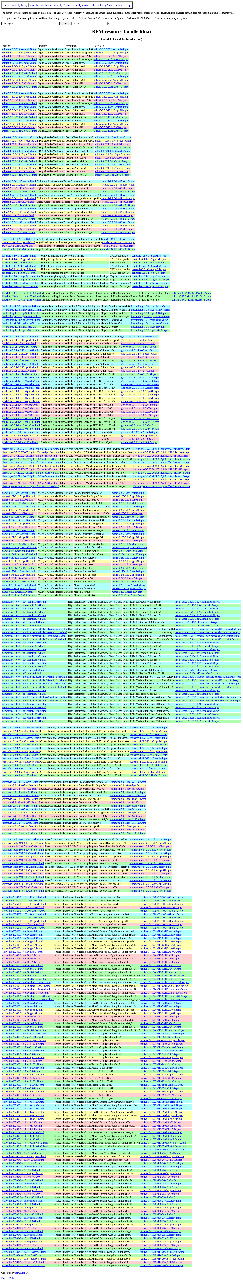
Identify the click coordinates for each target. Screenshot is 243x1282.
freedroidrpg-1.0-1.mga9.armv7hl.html (21, 323)
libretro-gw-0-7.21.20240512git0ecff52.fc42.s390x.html (29, 483)
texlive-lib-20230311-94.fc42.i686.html (21, 1054)
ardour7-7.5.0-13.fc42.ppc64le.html (19, 124)
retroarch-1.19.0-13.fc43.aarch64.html (21, 758)
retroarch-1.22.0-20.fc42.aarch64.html (21, 748)
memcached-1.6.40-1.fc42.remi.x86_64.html (24, 659)
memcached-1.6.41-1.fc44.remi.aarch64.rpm (197, 601)
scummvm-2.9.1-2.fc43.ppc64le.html (20, 799)
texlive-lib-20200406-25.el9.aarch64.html (22, 1183)
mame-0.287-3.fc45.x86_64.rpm (128, 503)
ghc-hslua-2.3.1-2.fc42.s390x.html (19, 370)
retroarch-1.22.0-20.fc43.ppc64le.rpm (148, 741)
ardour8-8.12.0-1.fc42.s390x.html (18, 171)
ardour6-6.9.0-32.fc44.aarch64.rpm (111, 49)
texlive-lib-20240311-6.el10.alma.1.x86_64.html (26, 996)
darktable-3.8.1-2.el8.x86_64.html (19, 272)
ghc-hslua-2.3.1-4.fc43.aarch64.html (20, 350)
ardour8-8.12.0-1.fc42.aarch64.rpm (112, 164)
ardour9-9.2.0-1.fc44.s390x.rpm (117, 201)
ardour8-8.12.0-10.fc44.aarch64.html (20, 137)
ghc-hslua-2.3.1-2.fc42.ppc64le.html (20, 367)
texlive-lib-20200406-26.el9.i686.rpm (159, 1170)
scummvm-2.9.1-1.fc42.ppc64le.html (20, 812)
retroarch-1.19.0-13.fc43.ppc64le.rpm (148, 761)
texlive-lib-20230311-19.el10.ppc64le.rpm (161, 1112)
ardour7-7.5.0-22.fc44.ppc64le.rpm (111, 96)
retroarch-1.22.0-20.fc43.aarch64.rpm (148, 737)
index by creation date (84, 5)
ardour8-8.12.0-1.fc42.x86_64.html (19, 174)
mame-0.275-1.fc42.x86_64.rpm (128, 581)
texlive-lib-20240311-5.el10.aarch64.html (22, 1003)
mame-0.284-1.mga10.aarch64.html (19, 547)
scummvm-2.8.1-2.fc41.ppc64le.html (20, 826)
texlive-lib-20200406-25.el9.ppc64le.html (22, 1190)
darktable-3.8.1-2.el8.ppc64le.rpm (149, 269)
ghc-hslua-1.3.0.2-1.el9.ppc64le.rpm (139, 435)
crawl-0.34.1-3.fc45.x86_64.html (18, 249)
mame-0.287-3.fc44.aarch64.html (18, 506)
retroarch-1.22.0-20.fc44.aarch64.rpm (148, 727)
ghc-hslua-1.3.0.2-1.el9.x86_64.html (20, 442)
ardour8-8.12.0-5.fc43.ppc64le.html (19, 154)
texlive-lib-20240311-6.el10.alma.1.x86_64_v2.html (28, 999)
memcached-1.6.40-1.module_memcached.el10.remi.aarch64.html (34, 676)
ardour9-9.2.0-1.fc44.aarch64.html (19, 195)
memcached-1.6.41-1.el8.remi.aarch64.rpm (196, 622)
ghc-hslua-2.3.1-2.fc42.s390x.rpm (138, 370)
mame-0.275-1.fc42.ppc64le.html (18, 574)
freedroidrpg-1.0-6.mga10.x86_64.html (21, 316)
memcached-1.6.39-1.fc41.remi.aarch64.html (24, 690)
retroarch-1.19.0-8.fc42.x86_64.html (20, 775)
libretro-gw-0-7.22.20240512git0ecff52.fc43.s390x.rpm (160, 469)
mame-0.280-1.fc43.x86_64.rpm (128, 568)
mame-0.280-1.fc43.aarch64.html (18, 557)
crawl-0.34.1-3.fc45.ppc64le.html (18, 242)
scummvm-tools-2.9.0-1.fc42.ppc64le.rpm (151, 870)
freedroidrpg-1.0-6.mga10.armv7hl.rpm (150, 309)
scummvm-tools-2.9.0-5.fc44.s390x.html (22, 846)
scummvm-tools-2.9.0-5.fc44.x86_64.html (23, 849)
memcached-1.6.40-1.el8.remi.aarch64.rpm (196, 670)
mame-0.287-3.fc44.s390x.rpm (127, 513)
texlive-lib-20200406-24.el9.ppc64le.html (22, 1207)
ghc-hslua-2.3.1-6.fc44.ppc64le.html (20, 340)
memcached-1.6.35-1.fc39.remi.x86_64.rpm (197, 721)
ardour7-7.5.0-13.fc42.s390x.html (18, 127)
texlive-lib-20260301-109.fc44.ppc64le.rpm (162, 921)
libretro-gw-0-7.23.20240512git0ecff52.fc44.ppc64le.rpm (161, 452)
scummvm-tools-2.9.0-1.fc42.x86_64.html (23, 877)
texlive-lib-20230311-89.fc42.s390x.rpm (160, 1095)
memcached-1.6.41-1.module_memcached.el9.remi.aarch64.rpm (207, 635)
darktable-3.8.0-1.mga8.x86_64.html (20, 286)
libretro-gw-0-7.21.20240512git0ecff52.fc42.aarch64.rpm (161, 476)
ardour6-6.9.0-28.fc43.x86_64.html (19, 73)
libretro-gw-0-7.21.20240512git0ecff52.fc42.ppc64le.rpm (161, 479)
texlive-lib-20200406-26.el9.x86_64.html (22, 1180)
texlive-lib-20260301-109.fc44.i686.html (22, 917)
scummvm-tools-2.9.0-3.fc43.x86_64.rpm (150, 863)
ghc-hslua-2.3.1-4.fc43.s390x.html (19, 357)
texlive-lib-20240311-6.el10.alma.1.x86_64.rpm (164, 996)
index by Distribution (40, 5)
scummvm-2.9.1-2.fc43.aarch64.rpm (128, 795)
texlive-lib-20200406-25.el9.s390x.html (21, 1194)
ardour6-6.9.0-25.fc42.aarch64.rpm (111, 76)
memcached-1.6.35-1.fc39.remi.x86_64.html (24, 721)
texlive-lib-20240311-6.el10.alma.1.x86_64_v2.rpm (166, 999)
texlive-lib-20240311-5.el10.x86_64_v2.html (24, 1030)
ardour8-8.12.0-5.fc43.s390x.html (18, 157)
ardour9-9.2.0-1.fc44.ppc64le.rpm (118, 198)
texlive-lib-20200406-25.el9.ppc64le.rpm (160, 1190)
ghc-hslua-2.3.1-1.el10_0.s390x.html (20, 405)
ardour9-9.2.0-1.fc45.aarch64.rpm (118, 181)
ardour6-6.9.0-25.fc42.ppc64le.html (19, 80)
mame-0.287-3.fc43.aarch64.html (18, 520)
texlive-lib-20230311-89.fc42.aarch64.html (23, 1084)
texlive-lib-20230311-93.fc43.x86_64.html (23, 1081)
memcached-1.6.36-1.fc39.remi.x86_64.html (24, 714)
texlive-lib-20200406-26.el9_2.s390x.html (23, 1159)
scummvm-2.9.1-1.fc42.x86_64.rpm (128, 819)
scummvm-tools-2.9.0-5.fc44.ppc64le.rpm (151, 843)
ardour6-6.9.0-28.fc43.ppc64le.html (19, 66)
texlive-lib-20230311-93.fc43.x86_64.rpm (161, 1081)
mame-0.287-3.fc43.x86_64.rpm (128, 530)
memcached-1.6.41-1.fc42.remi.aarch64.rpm (197, 615)
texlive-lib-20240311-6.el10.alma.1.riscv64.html (26, 989)
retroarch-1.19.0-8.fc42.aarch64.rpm (148, 768)
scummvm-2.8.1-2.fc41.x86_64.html (20, 833)
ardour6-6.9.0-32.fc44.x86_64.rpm (111, 59)
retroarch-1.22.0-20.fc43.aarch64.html (21, 737)
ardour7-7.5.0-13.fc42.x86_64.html (19, 130)
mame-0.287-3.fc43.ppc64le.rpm (128, 523)
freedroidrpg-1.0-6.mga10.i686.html (20, 313)
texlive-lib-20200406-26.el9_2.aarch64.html (24, 1149)
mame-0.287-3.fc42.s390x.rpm (127, 540)
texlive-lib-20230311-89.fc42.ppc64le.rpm (161, 1091)
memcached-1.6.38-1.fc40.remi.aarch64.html (24, 704)
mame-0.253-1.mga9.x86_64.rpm (128, 595)
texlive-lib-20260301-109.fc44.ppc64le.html (24, 921)
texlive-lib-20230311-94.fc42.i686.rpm (159, 1054)
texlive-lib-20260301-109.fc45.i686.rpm (160, 900)
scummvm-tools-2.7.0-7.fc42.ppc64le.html (23, 884)
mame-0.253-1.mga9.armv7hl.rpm (129, 588)
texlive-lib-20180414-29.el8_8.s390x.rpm (161, 1262)
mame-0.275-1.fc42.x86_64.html (18, 581)
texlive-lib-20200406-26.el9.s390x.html (21, 1177)
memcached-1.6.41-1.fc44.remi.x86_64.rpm (197, 605)
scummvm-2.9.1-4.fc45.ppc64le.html (20, 785)
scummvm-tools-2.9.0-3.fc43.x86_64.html (23, 863)
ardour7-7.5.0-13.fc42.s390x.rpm (110, 127)
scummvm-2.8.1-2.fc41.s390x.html (19, 829)
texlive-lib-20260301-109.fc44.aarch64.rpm (162, 914)
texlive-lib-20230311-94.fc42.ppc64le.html (23, 1057)
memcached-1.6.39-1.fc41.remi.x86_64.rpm (197, 693)
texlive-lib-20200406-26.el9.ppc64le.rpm (160, 1173)
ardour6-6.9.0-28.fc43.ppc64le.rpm (111, 66)
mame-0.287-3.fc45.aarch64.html (18, 493)
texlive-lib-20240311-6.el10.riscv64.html (22, 951)
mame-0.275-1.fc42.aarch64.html (18, 571)
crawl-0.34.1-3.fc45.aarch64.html (18, 239)
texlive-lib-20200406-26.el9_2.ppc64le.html (24, 1156)
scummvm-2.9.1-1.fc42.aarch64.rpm (128, 809)
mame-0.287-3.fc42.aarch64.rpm (128, 533)
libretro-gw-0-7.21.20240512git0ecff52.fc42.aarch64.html (31, 476)
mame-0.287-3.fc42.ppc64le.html (18, 537)
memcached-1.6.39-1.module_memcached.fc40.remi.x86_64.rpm (207, 700)
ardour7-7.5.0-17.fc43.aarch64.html (19, 107)
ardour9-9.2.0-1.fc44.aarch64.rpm (118, 195)
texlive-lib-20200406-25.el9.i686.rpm (159, 1187)
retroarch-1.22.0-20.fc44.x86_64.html (20, 734)
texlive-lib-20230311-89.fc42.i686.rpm (159, 1088)
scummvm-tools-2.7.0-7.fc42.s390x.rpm (150, 887)
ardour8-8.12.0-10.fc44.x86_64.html (20, 147)
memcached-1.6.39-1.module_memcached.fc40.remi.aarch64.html (35, 697)
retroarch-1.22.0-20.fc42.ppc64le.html (21, 751)
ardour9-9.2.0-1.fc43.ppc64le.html (19, 212)
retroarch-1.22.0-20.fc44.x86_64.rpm (148, 734)
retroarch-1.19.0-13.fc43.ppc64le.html (21, 761)
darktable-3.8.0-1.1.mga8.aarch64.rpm (151, 276)
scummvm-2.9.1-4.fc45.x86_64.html (20, 792)
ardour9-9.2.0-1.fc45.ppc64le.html (19, 184)
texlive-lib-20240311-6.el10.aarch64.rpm (160, 931)
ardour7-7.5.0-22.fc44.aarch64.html (19, 93)
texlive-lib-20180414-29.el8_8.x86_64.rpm (161, 1265)
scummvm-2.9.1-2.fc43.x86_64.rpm (128, 805)
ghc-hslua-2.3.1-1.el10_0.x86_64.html (21, 418)
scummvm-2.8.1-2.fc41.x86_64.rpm (128, 833)
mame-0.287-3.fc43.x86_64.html (18, 530)
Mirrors (119, 5)
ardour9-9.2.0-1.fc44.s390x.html (18, 201)
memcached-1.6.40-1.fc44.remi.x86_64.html (24, 646)
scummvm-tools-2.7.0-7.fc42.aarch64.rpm (151, 880)
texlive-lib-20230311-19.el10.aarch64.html (23, 1101)
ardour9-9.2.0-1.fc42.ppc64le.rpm (118, 225)
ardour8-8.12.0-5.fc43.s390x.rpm (111, 157)
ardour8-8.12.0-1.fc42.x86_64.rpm (112, 174)
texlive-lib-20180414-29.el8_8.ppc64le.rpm (162, 1258)
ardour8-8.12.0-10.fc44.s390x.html (19, 144)
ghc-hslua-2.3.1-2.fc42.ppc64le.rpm (139, 367)
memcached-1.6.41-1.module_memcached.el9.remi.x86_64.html (34, 639)
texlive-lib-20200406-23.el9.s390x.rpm (159, 1228)
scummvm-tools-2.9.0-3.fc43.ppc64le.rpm (151, 856)
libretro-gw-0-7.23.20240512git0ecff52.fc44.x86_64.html (30, 459)
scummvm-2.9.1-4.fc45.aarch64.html (20, 782)
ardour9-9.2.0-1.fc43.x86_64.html (18, 218)
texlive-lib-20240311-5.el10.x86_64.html (22, 1023)
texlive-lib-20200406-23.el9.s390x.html (21, 1228)
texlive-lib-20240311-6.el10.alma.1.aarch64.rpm (164, 982)
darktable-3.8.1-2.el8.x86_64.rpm (148, 272)
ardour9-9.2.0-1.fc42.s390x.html (18, 229)
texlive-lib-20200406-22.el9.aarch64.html (22, 1234)
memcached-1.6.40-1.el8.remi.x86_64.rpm (196, 673)
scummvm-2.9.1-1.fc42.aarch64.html (20, 809)
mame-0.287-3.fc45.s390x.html (17, 499)
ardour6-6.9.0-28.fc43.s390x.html (18, 69)
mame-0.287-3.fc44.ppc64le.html (18, 510)
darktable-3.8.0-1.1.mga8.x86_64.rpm (151, 279)
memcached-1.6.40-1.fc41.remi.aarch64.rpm (197, 663)
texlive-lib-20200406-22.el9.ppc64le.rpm (160, 1241)
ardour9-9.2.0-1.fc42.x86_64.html (18, 232)
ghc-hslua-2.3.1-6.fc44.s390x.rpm (138, 343)
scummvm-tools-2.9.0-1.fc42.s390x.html (22, 873)
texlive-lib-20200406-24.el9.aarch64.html (22, 1200)
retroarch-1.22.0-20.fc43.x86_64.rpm (148, 744)
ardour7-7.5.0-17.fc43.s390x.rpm (110, 113)
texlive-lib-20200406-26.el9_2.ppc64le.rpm (162, 1156)
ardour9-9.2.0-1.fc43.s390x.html (18, 215)
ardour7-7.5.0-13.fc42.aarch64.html (19, 120)
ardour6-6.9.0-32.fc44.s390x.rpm (110, 56)
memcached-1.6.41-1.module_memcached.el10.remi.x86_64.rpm (207, 632)
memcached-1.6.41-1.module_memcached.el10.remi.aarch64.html (34, 629)
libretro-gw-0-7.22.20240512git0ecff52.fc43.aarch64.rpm (161, 462)
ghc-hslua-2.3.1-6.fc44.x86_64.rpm (139, 347)
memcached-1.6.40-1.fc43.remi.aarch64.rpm (197, 649)
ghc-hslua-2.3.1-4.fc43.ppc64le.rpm (139, 353)
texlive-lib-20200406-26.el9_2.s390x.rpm (161, 1159)
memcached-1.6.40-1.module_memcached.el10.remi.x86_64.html (34, 680)
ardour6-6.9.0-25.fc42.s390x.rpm (110, 83)
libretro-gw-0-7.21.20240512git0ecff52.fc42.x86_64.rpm (161, 486)
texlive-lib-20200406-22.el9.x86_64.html (22, 1248)
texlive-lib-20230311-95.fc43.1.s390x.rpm (161, 1043)
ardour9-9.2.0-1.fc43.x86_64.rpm (118, 218)
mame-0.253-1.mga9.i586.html (17, 591)
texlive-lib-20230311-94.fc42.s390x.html (22, 1061)
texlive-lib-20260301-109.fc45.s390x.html (23, 907)
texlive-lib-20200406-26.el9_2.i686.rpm (160, 1153)
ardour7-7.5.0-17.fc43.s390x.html (18, 113)
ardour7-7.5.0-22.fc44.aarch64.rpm (111, 93)
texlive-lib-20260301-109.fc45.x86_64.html (23, 910)
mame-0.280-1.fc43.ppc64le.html (18, 561)
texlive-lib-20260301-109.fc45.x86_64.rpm (162, 910)
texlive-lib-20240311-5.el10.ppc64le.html (22, 1009)
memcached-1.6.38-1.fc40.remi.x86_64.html (24, 707)
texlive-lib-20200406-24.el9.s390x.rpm (159, 1211)
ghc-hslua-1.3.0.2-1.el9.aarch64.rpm (139, 432)
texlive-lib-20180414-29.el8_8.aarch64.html (24, 1252)
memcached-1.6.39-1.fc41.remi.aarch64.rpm (197, 690)
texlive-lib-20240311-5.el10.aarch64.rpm (160, 1003)
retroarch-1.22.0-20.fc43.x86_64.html (20, 744)
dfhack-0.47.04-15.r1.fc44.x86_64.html (21, 293)
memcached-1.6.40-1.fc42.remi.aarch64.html (24, 656)
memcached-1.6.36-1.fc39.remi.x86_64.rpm (197, 714)
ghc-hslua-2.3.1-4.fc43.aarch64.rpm (139, 350)
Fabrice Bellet (8, 1278)
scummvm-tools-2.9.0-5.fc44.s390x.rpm (150, 846)
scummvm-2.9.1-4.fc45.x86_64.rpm (128, 792)
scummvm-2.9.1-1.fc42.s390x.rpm (127, 816)
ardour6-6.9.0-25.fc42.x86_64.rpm (111, 86)
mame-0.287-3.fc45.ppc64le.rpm (128, 496)
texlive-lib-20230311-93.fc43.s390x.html (22, 1078)
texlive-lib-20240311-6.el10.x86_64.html (22, 965)
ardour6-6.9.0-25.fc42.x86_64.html (19, 86)
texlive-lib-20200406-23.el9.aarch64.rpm (160, 1217)
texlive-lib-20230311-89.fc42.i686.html (21, 1088)
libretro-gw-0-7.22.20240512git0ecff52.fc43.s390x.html (29, 469)
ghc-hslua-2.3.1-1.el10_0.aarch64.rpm (140, 377)
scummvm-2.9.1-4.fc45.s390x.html (19, 788)
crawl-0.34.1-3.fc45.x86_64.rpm (118, 249)
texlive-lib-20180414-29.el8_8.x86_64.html (23, 1265)
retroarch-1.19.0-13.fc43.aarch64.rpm (148, 758)
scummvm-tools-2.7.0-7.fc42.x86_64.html (23, 890)
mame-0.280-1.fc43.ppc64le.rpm (128, 561)
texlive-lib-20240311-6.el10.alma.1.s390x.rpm (163, 992)
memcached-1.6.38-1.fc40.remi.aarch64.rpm (197, 704)
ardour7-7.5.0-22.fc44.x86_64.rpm (111, 103)
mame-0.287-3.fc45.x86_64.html (18, 503)
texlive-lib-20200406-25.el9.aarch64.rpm (160, 1183)
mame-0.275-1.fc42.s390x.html (17, 578)
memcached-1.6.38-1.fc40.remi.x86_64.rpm (197, 707)
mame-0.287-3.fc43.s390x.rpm (127, 527)
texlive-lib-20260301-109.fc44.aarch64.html (24, 914)
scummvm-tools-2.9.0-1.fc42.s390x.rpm (150, 873)
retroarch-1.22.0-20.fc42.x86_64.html (20, 755)
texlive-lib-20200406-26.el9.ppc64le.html (22, 1173)
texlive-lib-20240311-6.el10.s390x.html (21, 955)
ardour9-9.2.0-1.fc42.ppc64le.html (19, 225)
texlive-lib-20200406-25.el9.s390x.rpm (159, 1194)
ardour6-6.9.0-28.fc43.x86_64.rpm (111, 73)
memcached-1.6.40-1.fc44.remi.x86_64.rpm (197, 646)
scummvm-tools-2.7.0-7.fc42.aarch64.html (23, 880)
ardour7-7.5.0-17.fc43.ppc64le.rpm (111, 110)
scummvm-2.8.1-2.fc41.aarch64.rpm (128, 822)
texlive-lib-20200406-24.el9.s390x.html (21, 1211)
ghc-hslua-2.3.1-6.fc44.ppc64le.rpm (139, 340)
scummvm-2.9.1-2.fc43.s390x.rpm (127, 802)
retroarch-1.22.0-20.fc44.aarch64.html (21, 727)
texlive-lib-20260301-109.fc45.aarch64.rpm (162, 897)
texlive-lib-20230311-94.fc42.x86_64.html (23, 1064)
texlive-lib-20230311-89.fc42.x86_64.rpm (161, 1098)
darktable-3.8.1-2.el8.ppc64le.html (19, 269)
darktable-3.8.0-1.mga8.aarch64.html (20, 283)
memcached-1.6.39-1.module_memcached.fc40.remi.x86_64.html (34, 700)
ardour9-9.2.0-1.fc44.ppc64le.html (19, 198)
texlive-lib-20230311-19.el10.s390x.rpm (160, 1122)
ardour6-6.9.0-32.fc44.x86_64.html (19, 59)
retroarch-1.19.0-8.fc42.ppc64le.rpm (148, 772)
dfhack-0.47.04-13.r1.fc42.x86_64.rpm (191, 299)
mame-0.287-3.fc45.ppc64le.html (18, 496)
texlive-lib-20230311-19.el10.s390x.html (22, 1122)
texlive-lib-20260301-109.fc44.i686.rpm (160, 917)
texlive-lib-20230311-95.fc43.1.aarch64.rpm (162, 1033)
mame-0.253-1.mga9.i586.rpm (127, 591)
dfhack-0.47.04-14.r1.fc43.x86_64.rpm (191, 296)
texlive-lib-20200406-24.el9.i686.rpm (159, 1204)
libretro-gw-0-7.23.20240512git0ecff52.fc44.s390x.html (29, 455)
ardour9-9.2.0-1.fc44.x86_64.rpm (118, 205)
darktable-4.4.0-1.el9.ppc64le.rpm (149, 259)
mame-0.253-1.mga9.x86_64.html (19, 595)
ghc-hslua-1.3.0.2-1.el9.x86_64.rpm (139, 442)
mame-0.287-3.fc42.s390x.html (17, 540)
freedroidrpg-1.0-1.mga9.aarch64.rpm (150, 320)
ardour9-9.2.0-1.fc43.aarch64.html (19, 208)
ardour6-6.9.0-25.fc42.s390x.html (18, 83)
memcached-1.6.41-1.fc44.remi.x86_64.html (24, 605)
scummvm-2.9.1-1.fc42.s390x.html (19, 816)
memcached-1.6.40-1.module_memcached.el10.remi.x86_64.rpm (207, 680)
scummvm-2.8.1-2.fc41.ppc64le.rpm (128, 826)
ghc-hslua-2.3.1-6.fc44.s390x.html (19, 343)
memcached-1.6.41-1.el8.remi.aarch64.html (23, 622)
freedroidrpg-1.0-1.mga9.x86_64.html (21, 330)
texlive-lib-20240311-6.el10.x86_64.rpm (160, 965)
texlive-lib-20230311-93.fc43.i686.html (21, 1071)
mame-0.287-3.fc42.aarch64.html (18, 533)
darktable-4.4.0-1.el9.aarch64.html (19, 255)
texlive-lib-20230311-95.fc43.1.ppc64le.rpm (162, 1040)
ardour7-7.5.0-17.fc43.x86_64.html (19, 117)
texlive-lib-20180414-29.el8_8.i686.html (22, 1255)
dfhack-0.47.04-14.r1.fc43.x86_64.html (21, 296)
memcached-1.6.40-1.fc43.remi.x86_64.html (24, 653)
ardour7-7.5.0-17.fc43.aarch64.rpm (111, 107)
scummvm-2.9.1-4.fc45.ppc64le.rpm (128, 785)
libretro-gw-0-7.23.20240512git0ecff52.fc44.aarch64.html (31, 449)
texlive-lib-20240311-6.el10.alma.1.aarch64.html (26, 982)
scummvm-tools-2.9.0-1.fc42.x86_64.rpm (150, 877)
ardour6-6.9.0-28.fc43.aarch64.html (19, 63)
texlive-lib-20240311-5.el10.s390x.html (21, 1016)
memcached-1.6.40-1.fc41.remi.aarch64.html (24, 663)
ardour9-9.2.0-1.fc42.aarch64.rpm (118, 222)
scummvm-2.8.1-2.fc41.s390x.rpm (127, 829)
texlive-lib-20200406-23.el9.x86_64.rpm (160, 1231)
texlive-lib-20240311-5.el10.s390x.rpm (159, 1016)
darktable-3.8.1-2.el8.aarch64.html (19, 266)
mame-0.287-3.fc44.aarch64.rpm (128, 506)
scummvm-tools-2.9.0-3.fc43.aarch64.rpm (151, 853)
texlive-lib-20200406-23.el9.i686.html (21, 1221)
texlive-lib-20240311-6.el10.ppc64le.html (22, 941)
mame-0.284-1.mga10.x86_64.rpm (129, 554)
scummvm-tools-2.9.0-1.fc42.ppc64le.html (23, 870)
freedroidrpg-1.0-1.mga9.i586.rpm (148, 326)
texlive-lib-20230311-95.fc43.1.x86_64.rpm (162, 1047)
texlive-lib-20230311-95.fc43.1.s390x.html (23, 1043)
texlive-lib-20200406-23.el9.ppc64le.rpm (160, 1224)
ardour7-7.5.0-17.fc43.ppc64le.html (19, 110)
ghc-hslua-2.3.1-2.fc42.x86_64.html (20, 374)
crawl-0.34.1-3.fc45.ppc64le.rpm (118, 242)
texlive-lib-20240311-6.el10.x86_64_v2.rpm (162, 975)
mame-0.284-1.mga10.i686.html (18, 551)
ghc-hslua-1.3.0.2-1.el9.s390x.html (19, 439)
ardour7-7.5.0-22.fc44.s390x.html (18, 100)
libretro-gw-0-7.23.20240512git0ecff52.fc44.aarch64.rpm (161, 449)
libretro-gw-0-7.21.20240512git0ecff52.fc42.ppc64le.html (31, 479)
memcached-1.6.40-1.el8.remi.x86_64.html (23, 673)
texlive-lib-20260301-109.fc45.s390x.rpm (161, 907)
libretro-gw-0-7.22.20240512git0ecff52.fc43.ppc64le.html (31, 466)
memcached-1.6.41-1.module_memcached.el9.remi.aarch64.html (34, 635)
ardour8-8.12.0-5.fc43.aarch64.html (19, 151)
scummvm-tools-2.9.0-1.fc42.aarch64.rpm (151, 866)
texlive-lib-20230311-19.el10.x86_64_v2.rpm (163, 1142)
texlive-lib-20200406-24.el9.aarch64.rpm (160, 1200)
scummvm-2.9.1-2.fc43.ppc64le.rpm (128, 799)
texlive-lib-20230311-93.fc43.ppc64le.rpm (161, 1074)
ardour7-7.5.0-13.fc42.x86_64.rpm (111, 130)
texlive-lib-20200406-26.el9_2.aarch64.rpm (162, 1149)
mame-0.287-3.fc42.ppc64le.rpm (128, 537)
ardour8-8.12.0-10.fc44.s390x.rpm (112, 144)
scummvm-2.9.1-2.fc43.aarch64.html (20, 795)
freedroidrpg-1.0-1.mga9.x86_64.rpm (149, 330)
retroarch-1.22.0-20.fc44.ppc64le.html (21, 731)
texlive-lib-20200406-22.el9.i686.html (21, 1238)
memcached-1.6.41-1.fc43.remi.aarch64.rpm (197, 608)
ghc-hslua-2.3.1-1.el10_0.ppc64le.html (21, 391)
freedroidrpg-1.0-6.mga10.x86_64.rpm (150, 316)
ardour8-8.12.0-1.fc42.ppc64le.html (19, 168)
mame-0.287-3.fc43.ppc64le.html (18, 523)
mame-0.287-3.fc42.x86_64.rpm (128, 544)
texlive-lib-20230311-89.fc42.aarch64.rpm (161, 1084)
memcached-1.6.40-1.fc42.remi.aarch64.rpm (197, 656)
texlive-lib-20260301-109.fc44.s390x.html (23, 924)
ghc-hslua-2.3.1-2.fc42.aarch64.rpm (139, 364)
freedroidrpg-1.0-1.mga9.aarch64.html (21, 320)
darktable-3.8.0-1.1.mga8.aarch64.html (21, 276)
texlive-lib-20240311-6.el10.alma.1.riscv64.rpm (164, 989)
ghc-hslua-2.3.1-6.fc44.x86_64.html (20, 347)
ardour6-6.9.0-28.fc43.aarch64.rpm (111, 63)
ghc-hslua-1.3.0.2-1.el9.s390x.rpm (138, 439)
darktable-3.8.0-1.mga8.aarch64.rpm (150, 283)
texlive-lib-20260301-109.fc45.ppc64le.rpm (162, 904)
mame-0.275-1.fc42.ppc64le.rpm (128, 574)
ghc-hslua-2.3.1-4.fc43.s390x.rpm (138, 357)
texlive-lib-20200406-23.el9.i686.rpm (159, 1221)
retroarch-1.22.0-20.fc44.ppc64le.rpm (148, 731)
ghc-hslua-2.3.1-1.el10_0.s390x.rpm (139, 405)
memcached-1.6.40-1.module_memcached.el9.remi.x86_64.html (34, 687)
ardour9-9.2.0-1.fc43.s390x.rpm (117, 215)
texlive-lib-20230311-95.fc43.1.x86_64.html (24, 1047)
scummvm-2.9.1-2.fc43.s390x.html (19, 802)
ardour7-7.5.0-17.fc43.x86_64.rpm (111, 117)
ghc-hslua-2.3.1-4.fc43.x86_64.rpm (139, 360)
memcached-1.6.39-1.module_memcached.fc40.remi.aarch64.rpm (208, 697)
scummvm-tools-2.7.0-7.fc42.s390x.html (22, 887)
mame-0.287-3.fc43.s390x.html (17, 527)
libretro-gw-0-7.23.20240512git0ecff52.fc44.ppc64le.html (31, 452)
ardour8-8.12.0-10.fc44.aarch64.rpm (113, 137)
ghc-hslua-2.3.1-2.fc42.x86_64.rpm (139, 374)
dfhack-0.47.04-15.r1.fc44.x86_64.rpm (191, 293)
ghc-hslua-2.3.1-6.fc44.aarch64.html (20, 336)
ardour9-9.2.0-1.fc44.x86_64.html (18, 205)
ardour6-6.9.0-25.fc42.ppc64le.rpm (111, 80)
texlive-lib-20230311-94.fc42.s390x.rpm (160, 1061)
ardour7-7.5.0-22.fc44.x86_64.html (19, 103)
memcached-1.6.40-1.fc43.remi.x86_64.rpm (197, 653)
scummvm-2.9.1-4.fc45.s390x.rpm (127, 788)
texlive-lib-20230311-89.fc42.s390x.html (22, 1095)
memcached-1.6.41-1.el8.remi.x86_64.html (23, 625)
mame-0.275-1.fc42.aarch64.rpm (128, 571)
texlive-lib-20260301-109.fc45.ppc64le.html (24, 904)
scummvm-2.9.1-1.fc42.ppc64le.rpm (128, 812)
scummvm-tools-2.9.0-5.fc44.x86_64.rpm (150, 849)
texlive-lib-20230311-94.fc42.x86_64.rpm (161, 1064)
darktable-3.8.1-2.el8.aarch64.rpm (149, 266)
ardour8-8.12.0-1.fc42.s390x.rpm (111, 171)
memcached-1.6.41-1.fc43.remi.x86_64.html (24, 612)
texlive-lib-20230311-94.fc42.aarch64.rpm (161, 1050)
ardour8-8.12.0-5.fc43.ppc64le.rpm (112, 154)
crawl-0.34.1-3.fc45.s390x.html (17, 245)
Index (6, 5)
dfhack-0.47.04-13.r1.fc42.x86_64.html (21, 299)
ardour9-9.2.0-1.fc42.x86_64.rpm (118, 232)
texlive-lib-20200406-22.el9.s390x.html (21, 1245)
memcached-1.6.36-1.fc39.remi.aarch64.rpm (197, 711)
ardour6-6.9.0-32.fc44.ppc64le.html (19, 52)
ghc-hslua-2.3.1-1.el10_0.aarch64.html (21, 377)
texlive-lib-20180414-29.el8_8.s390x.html (23, 1262)
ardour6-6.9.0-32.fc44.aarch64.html (19, 49)
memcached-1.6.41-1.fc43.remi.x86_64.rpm (197, 612)
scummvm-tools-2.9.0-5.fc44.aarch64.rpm (151, 839)
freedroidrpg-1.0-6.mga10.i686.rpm (148, 313)
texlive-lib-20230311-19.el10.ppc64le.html (23, 1112)
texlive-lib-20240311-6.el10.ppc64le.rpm (160, 941)
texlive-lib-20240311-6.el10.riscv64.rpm (160, 951)
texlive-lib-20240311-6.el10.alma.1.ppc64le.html (26, 986)
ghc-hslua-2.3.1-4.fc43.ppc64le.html (20, 353)
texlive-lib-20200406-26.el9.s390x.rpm (159, 1177)
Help (128, 5)
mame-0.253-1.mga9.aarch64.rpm (129, 585)
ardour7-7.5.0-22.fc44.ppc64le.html (19, 96)
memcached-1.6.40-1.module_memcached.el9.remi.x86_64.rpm (207, 687)
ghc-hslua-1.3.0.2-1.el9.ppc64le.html (20, 435)
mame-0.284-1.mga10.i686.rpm (127, 551)
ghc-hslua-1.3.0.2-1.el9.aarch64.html (20, 432)
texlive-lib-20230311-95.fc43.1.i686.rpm (160, 1037)
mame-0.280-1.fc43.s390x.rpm (127, 564)
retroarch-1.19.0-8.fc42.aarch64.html (20, 768)
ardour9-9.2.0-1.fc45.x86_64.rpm (118, 191)
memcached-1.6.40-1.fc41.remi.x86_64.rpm (197, 666)
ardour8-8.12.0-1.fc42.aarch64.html (19, 164)
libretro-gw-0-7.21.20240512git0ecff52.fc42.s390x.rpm (160, 483)
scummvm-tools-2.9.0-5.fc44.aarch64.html (23, 839)
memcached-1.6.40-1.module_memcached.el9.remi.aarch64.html (34, 683)
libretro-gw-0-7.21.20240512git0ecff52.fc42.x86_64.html (30, 486)
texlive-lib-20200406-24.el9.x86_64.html (22, 1214)
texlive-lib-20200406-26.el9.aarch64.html (22, 1166)
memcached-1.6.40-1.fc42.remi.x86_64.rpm (197, 659)
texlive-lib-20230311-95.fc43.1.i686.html (22, 1037)
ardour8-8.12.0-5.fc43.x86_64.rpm (112, 161)
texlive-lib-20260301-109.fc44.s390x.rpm (161, 924)
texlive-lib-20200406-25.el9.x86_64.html (22, 1197)
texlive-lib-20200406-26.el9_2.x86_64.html (23, 1163)
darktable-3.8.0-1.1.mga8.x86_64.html (21, 279)
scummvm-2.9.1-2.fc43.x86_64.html (20, 805)
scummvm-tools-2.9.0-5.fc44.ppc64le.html (23, 843)
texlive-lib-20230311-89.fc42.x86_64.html (23, 1098)
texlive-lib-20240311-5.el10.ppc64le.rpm (160, 1009)
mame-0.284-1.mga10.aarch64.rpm (129, 547)
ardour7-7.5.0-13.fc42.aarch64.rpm (111, 120)
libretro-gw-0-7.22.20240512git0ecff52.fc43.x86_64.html (30, 472)
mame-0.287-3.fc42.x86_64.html (18, 544)
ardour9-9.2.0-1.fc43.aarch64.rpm (118, 208)
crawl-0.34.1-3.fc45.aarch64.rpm (118, 239)
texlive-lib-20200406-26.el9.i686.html (21, 1170)
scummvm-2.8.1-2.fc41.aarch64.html (20, 822)
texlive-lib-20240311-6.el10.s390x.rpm (159, 955)
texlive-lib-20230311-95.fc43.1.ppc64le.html (24, 1040)
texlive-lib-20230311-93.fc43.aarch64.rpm (161, 1067)
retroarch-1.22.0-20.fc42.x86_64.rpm (148, 755)
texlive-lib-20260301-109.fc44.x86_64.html (23, 928)
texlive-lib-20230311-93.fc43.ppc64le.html (23, 1074)
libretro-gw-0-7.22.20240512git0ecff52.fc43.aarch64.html (31, 462)
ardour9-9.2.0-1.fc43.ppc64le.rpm (118, 212)
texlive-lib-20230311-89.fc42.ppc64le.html (23, 1091)
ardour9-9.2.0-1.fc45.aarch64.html (19, 181)
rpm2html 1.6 (22, 1272)
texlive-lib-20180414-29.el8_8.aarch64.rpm (162, 1252)
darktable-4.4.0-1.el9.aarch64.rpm (149, 255)
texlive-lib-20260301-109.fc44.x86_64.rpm (162, 928)
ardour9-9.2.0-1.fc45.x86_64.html (18, 191)
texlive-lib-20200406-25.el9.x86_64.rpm (160, 1197)
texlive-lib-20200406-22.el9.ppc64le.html (22, 1241)
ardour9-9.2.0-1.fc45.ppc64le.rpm (118, 184)
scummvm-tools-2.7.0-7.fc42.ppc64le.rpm (151, 884)
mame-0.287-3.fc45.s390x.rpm (127, 499)
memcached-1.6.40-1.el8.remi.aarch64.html (23, 670)
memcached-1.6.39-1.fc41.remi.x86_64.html (24, 693)
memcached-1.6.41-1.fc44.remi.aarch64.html (24, 601)
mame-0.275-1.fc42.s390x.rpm (127, 578)
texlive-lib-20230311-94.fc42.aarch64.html (23, 1050)
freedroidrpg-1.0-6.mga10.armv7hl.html (22, 309)
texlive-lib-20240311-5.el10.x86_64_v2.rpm (162, 1030)
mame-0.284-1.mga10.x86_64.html (19, 554)
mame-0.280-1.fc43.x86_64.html (18, 568)
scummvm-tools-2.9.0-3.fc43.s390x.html (22, 860)
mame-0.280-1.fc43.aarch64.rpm (128, 557)
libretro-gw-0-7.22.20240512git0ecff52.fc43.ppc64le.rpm (161, 466)
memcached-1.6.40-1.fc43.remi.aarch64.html (24, 649)
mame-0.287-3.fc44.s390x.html (17, 513)
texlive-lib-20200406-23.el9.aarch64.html (22, 1217)
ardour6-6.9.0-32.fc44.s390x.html (18, 56)
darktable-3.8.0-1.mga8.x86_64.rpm (150, 286)
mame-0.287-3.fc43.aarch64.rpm (128, 520)
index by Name (105, 5)
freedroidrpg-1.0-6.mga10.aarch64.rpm (150, 306)
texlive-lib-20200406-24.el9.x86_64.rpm (160, 1214)
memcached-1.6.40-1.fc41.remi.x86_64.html (24, 666)
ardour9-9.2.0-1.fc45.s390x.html (18, 188)
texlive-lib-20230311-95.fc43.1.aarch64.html (24, 1033)
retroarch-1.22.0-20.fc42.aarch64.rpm (148, 748)
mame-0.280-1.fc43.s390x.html (17, 564)
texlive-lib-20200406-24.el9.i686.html (21, 1204)
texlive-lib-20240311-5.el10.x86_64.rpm (160, 1023)
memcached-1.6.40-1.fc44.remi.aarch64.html (24, 642)
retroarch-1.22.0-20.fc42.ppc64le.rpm (148, 751)
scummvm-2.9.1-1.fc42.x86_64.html (20, 819)
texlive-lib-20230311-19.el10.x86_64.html (23, 1132)
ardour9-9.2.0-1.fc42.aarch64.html (19, 222)
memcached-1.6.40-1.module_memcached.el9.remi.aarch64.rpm (207, 683)
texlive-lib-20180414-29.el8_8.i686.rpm (160, 1255)
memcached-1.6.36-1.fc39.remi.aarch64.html (24, 711)
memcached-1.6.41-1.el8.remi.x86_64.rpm (196, 625)
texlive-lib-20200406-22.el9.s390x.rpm (159, 1245)
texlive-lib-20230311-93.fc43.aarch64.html (23, 1067)
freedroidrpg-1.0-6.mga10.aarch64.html (21, 306)
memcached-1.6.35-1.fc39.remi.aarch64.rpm (197, 717)
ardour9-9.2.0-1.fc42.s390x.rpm (117, 229)
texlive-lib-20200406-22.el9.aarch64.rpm (160, 1234)
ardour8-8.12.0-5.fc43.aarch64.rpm (112, 151)
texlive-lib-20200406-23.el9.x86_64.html (22, 1231)
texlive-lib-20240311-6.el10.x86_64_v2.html (24, 975)
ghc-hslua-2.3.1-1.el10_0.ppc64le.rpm (140, 391)
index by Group (19, 5)
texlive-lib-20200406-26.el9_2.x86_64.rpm (161, 1163)
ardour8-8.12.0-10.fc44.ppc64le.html (20, 140)
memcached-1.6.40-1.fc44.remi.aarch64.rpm (197, 642)
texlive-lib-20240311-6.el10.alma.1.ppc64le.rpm (164, 986)
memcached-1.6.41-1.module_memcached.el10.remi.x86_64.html (34, 632)
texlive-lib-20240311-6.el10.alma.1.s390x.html (25, 992)
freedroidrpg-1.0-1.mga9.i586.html (19, 326)
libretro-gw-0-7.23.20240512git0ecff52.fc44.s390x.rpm (160, 455)
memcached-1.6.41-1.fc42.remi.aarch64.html (24, 615)
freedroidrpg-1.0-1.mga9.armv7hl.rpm (150, 323)
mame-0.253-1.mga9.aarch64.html (19, 585)
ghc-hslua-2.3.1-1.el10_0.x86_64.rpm (140, 418)
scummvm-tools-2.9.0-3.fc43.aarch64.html (23, 853)
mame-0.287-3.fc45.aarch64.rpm (128, 493)
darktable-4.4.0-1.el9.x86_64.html (19, 262)
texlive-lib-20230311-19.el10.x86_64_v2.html (25, 1142)
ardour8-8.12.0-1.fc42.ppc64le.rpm (112, 168)
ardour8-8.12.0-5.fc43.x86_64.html (19, 161)
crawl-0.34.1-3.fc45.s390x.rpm (117, 245)
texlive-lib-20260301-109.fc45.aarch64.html (24, 897)
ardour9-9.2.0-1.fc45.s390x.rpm (117, 188)
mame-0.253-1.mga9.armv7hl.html (19, 588)
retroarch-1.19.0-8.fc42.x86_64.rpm (148, 775)
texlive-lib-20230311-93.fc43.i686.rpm (159, 1071)
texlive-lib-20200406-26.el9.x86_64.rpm (160, 1180)
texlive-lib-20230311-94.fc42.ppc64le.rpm (161, 1057)
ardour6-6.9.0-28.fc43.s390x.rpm (110, 69)
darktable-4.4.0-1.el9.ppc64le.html (19, 259)
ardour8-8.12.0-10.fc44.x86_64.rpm (113, 147)
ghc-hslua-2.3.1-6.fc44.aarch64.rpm (139, 336)
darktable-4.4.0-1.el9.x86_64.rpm (148, 262)
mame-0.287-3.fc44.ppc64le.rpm (128, 510)
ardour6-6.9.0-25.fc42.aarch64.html (19, 76)
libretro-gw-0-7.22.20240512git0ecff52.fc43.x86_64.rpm (161, 472)
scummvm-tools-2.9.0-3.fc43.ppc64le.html (23, 856)
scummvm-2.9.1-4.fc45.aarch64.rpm (128, 782)
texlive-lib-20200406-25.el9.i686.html (21, 1187)
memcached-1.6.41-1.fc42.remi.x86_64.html (24, 618)
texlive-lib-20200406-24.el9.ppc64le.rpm (160, 1207)
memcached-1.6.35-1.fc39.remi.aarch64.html (24, 717)
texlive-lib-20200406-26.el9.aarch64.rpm (160, 1166)
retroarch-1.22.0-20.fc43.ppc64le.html (21, 741)
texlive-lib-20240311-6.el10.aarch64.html (22, 931)
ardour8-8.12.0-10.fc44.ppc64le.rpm (113, 140)
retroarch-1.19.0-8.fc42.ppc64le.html (20, 772)
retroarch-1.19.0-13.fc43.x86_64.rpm (148, 765)
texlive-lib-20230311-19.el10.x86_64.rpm (161, 1132)
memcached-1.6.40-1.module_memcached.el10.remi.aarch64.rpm (208, 676)
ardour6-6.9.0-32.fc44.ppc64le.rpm (111, 52)
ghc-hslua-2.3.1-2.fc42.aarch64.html (20, 364)
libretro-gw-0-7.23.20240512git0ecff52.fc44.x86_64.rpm (161, 459)
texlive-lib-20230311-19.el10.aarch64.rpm (161, 1101)
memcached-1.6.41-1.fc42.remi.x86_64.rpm (197, 618)
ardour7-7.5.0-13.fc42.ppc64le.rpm (111, 124)
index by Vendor (62, 5)
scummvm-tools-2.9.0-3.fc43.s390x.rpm (150, 860)
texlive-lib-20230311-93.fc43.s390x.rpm (160, 1078)
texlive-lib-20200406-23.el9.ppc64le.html (22, 1224)
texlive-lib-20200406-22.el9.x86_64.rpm (160, 1248)
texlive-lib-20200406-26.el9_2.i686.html (22, 1153)
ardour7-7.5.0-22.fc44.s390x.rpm (110, 100)
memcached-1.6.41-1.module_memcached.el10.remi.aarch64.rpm (208, 629)
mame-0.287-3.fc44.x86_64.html (18, 516)
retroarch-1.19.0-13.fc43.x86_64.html (20, 765)
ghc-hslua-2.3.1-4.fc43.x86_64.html (20, 360)
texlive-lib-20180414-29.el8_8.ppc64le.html (24, 1258)
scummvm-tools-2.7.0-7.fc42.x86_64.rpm (150, 890)
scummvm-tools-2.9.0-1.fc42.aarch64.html (23, 866)
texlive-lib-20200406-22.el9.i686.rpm (159, 1238)
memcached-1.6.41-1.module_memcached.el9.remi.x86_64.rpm (207, 639)
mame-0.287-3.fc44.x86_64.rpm (128, 516)
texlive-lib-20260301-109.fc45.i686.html (22, 900)
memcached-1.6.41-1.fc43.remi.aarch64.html (24, 608)
